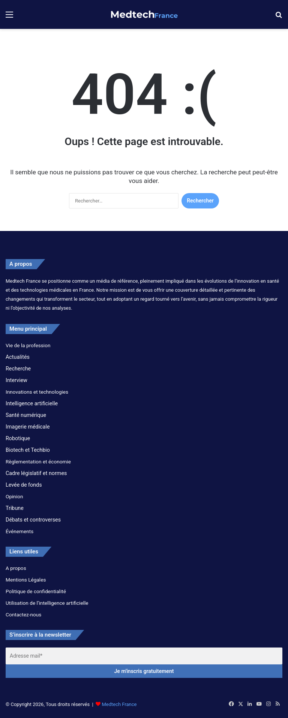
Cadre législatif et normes (36, 473)
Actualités (18, 357)
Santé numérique (26, 415)
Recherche (18, 369)
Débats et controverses (33, 520)
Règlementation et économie (38, 462)
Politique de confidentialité (36, 591)
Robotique (18, 438)
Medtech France (119, 704)
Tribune (15, 508)
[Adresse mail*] (144, 656)
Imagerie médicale (28, 427)
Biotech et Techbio (28, 450)
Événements (19, 531)
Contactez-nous (23, 615)
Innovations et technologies (37, 392)
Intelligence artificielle (32, 403)
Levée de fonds (24, 485)
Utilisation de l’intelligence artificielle (47, 603)
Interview (16, 380)
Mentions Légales (26, 580)
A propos (16, 568)
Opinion (14, 496)
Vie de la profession (28, 345)
